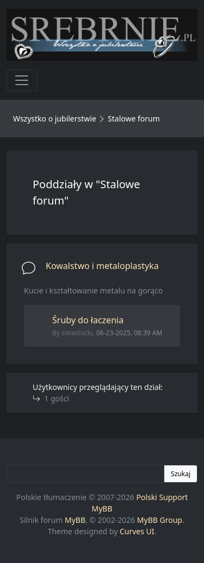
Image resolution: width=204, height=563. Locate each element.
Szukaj (180, 473)
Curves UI (137, 531)
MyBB (75, 520)
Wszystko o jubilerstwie (54, 118)
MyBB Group (159, 520)
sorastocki (76, 332)
